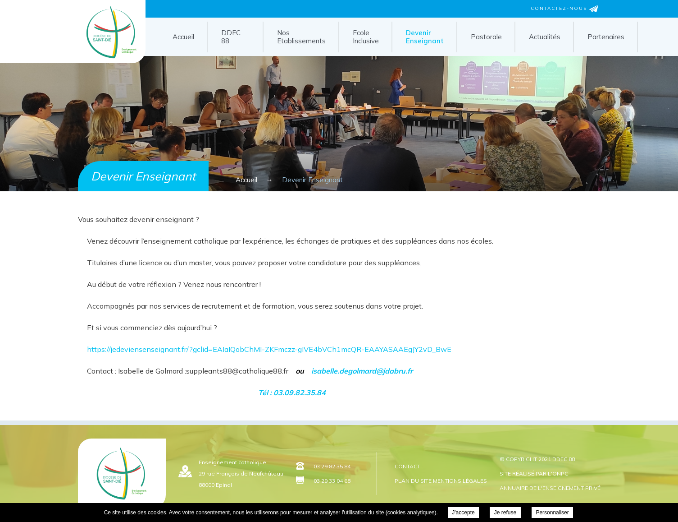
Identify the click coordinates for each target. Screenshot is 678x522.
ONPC (560, 473)
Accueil (183, 36)
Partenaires (605, 36)
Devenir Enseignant (425, 36)
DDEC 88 (231, 36)
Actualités (544, 36)
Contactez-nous (564, 8)
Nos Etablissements (301, 36)
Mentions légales (460, 480)
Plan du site (413, 480)
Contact (407, 466)
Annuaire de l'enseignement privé (550, 488)
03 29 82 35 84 (332, 466)
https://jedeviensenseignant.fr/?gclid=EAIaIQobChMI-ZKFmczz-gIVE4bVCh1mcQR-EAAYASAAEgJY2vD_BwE (269, 349)
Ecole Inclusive (366, 36)
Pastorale (486, 36)
